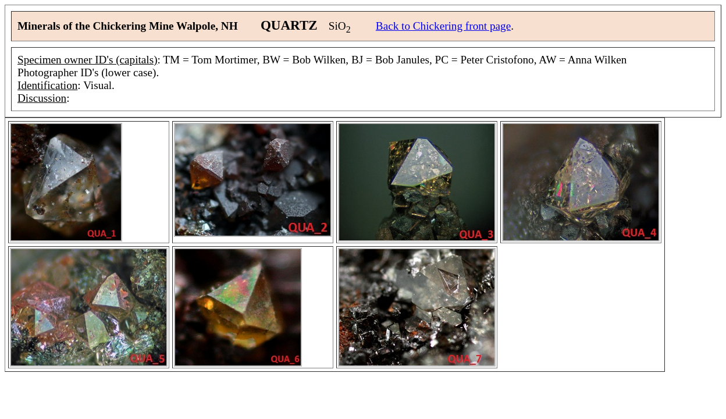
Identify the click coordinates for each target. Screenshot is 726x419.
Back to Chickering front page (443, 26)
